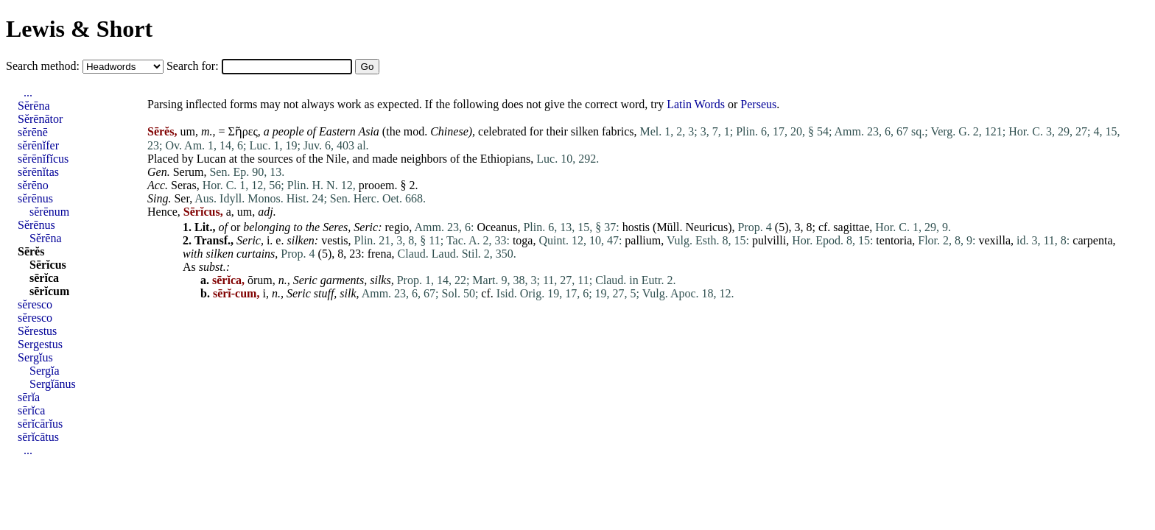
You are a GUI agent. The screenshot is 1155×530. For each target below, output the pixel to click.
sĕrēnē (33, 132)
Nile (336, 158)
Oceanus (497, 227)
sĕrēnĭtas (38, 172)
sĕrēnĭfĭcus (43, 158)
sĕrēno (33, 185)
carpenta (1092, 240)
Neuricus (707, 227)
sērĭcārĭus (40, 423)
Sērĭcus (47, 264)
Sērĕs (31, 251)
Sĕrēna (34, 105)
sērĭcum (49, 291)
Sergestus (40, 344)
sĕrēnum (49, 211)
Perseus (758, 104)
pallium (643, 240)
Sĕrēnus (36, 225)
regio (397, 227)
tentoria (894, 240)
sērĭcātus (38, 437)
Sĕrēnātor (40, 119)
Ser (181, 198)
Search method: (44, 66)
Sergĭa (44, 370)
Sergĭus (35, 357)
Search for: (194, 66)
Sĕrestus (37, 331)
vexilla (994, 240)
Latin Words (696, 104)
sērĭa (29, 397)
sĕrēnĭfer (38, 145)
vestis (334, 240)
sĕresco (35, 304)
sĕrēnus (35, 198)
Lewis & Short (79, 28)
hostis (636, 227)
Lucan (211, 158)
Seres (335, 227)
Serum (188, 172)
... (28, 92)
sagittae (851, 227)
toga (523, 240)
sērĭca (44, 278)
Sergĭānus (52, 384)
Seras (184, 185)
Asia (368, 131)
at (233, 158)
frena (380, 253)
